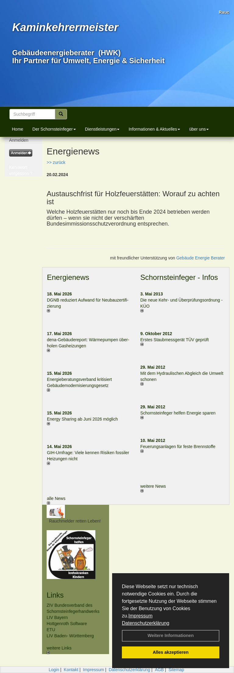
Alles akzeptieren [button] (171, 652)
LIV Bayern (57, 617)
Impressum (140, 615)
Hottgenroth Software (67, 623)
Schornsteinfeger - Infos (179, 277)
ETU (51, 629)
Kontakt (71, 669)
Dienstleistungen (102, 129)
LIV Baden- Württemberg (70, 635)
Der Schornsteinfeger (54, 129)
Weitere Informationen (170, 635)
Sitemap (176, 669)
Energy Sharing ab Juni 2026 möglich (82, 419)
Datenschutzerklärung (145, 623)
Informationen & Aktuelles (154, 129)
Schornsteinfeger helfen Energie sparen (178, 413)
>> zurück (56, 162)
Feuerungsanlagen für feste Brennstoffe (177, 446)
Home (17, 129)
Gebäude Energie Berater (200, 257)
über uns (199, 129)
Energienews (68, 277)
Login (54, 669)
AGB (159, 669)
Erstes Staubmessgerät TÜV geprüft (174, 339)
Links (55, 595)
